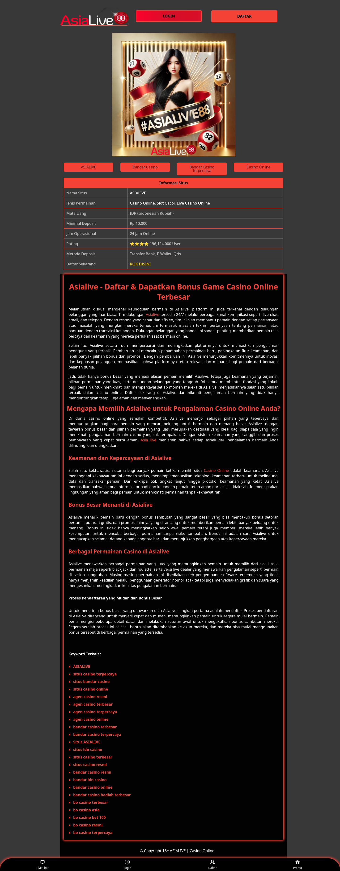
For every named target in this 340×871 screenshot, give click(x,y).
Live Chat (42, 864)
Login (127, 864)
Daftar (212, 864)
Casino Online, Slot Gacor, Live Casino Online (170, 203)
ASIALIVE (138, 193)
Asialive (152, 314)
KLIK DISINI (140, 264)
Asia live (148, 440)
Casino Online (216, 470)
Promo (297, 864)
